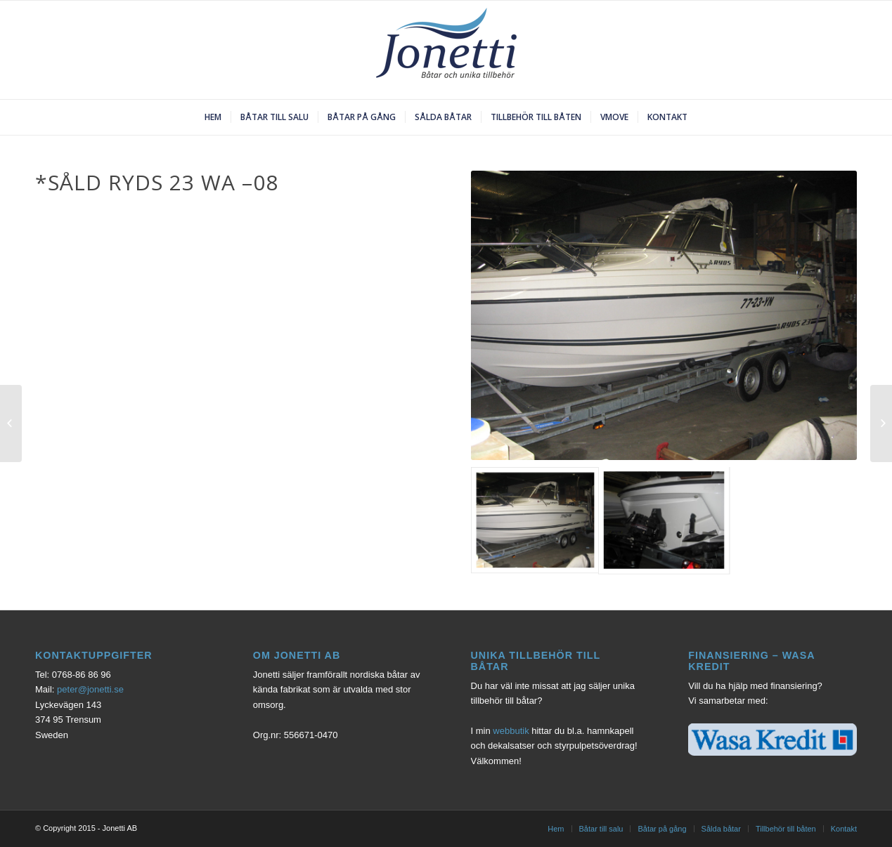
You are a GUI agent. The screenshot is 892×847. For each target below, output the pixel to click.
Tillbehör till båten (786, 829)
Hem (556, 829)
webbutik (511, 730)
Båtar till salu (601, 829)
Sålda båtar (721, 829)
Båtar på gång (662, 829)
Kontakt (844, 829)
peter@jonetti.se (90, 689)
